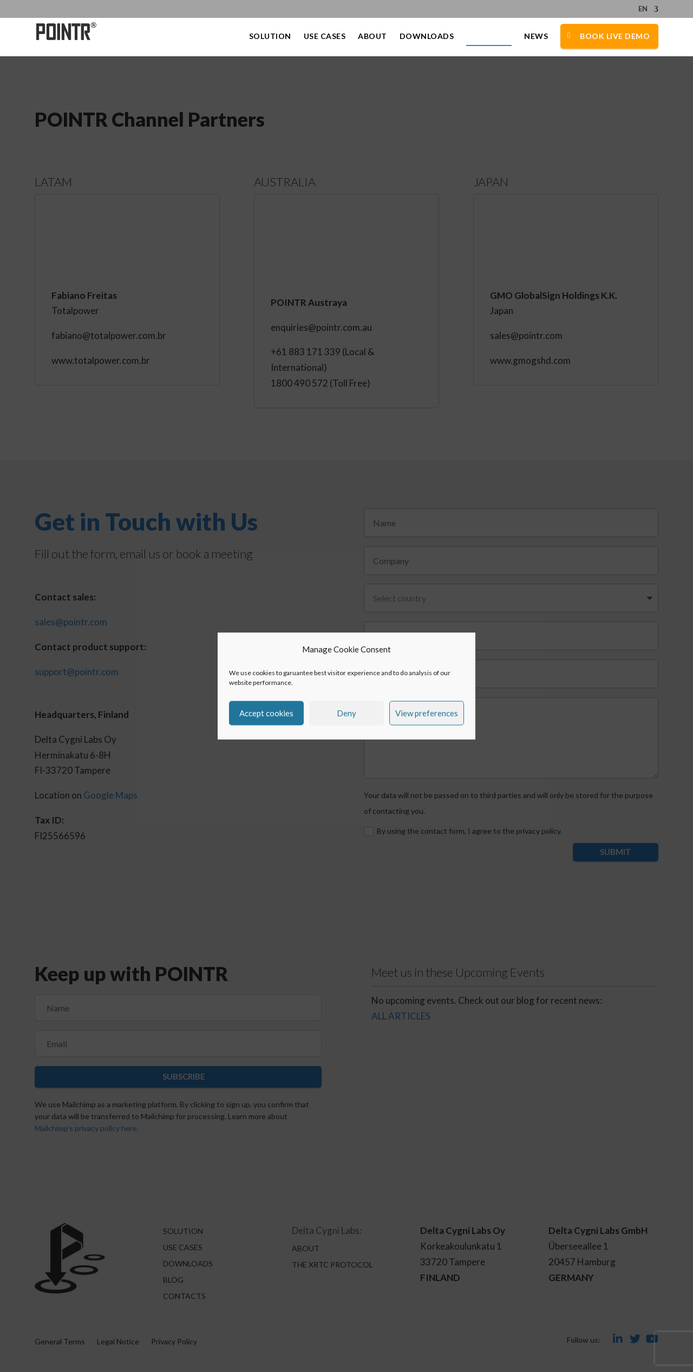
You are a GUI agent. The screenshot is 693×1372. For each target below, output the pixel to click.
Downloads (427, 36)
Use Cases (325, 36)
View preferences (426, 713)
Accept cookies (266, 713)
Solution (270, 36)
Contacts (489, 36)
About (372, 36)
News (536, 36)
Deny (346, 713)
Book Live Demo (615, 36)
